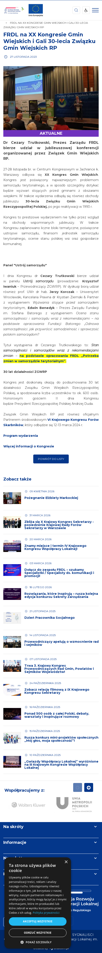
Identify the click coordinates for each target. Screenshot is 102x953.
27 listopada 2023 (23, 56)
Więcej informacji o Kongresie (28, 446)
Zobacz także (17, 479)
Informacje (14, 842)
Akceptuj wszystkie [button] (37, 921)
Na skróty (13, 826)
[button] (38, 942)
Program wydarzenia (20, 436)
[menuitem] (83, 935)
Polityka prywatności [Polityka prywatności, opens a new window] (46, 913)
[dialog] (37, 903)
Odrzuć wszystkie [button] (37, 933)
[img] (35, 10)
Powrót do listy (51, 459)
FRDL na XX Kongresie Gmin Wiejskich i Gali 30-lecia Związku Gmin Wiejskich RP (49, 41)
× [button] (66, 862)
